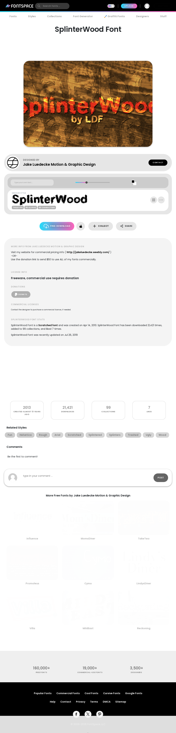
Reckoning (143, 628)
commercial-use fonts (90, 672)
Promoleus (32, 583)
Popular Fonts (43, 693)
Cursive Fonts (111, 693)
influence (32, 538)
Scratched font (48, 325)
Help (53, 701)
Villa (32, 628)
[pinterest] (99, 714)
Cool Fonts (91, 693)
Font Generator (83, 16)
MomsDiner (88, 538)
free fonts (41, 672)
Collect (100, 226)
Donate (21, 294)
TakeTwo (144, 538)
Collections (54, 16)
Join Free (162, 6)
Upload (129, 6)
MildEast (88, 628)
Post (161, 477)
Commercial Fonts (68, 693)
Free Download (57, 226)
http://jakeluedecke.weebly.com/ (88, 252)
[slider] (86, 182)
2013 (27, 407)
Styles (32, 16)
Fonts (13, 16)
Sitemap (120, 701)
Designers (142, 16)
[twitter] (88, 714)
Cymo (88, 583)
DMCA (107, 701)
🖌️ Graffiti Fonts (114, 16)
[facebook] (76, 714)
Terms (94, 701)
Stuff (163, 16)
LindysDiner (143, 583)
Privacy (80, 701)
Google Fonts (133, 693)
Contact (158, 162)
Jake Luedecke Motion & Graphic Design (59, 164)
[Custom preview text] (32, 182)
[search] (52, 6)
